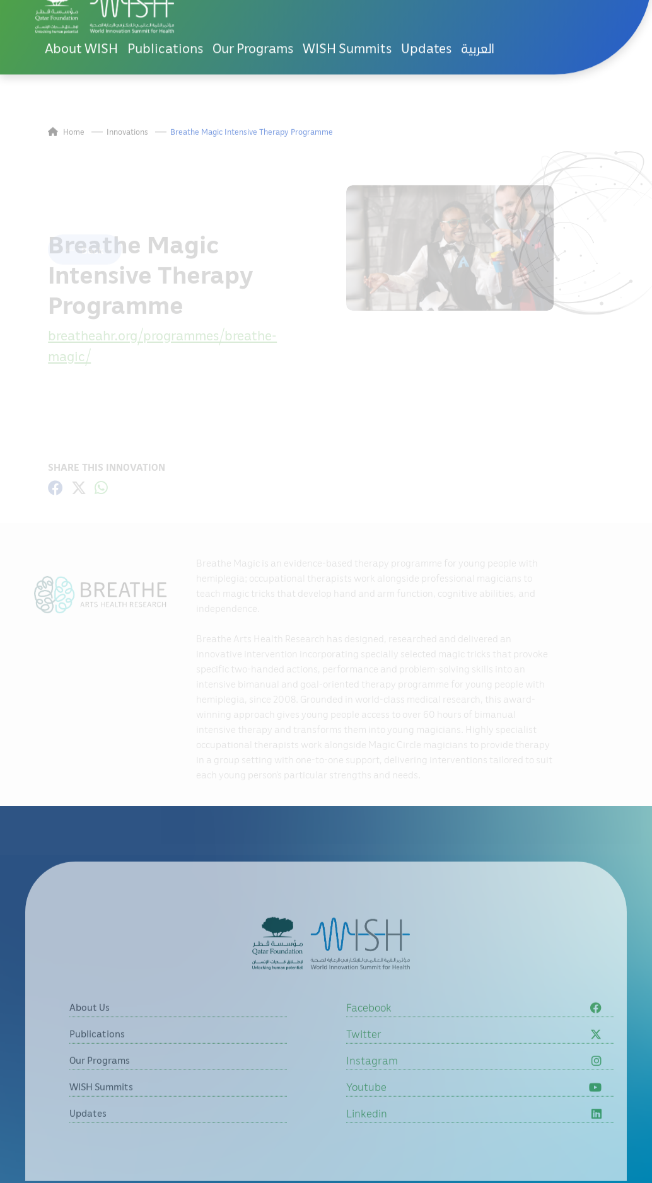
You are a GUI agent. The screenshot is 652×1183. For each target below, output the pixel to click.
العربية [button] (477, 17)
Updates (426, 17)
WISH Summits (347, 17)
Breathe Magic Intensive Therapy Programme (251, 162)
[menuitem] (477, 18)
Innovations (127, 162)
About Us (89, 1037)
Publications (165, 17)
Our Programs (252, 17)
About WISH (81, 17)
